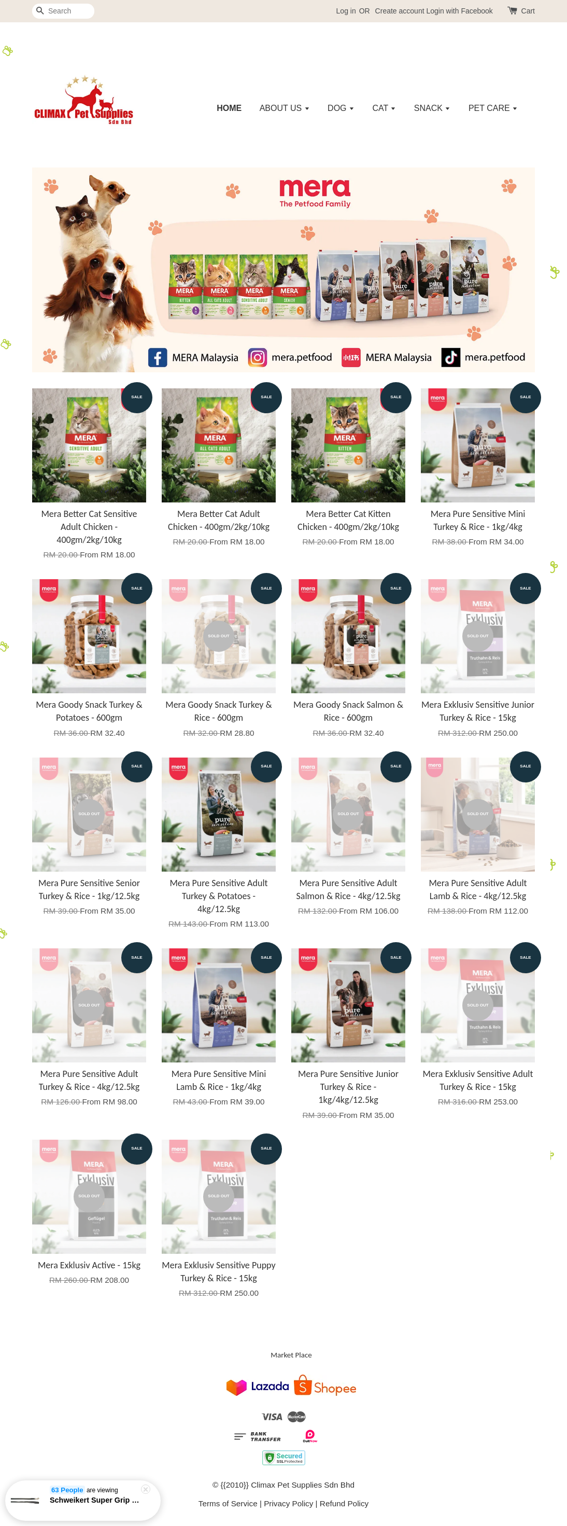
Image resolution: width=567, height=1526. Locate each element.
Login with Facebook (459, 11)
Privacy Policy (288, 1503)
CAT (384, 108)
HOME (229, 108)
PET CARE (493, 108)
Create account (399, 11)
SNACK (432, 108)
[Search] (63, 11)
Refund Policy (344, 1503)
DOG (341, 108)
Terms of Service (228, 1503)
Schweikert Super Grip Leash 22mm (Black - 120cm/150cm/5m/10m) (95, 1502)
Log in (346, 11)
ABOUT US (285, 108)
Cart (528, 11)
